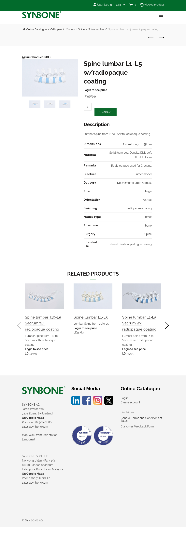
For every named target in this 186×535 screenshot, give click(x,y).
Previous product (151, 37)
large (148, 191)
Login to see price (95, 90)
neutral (147, 200)
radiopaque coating (139, 209)
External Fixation (118, 244)
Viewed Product (152, 4)
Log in (125, 406)
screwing (146, 244)
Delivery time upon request (134, 183)
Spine (81, 29)
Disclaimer (127, 420)
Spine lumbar (96, 29)
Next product (161, 37)
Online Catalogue (36, 29)
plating (134, 244)
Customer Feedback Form (137, 435)
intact (148, 217)
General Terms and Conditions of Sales (141, 428)
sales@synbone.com (35, 435)
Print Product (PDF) (38, 57)
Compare (105, 112)
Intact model (144, 174)
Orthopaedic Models (62, 29)
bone (148, 226)
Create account (130, 410)
